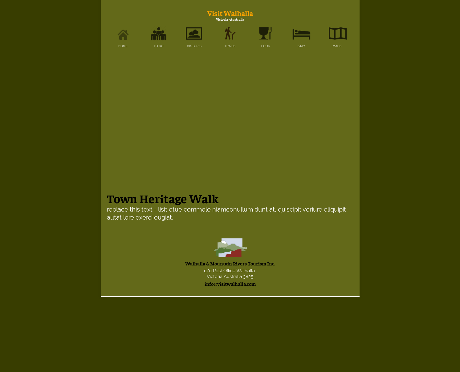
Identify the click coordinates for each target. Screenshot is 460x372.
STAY (301, 46)
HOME (123, 46)
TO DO (158, 46)
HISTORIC (194, 46)
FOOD (265, 46)
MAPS (337, 46)
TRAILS (230, 46)
